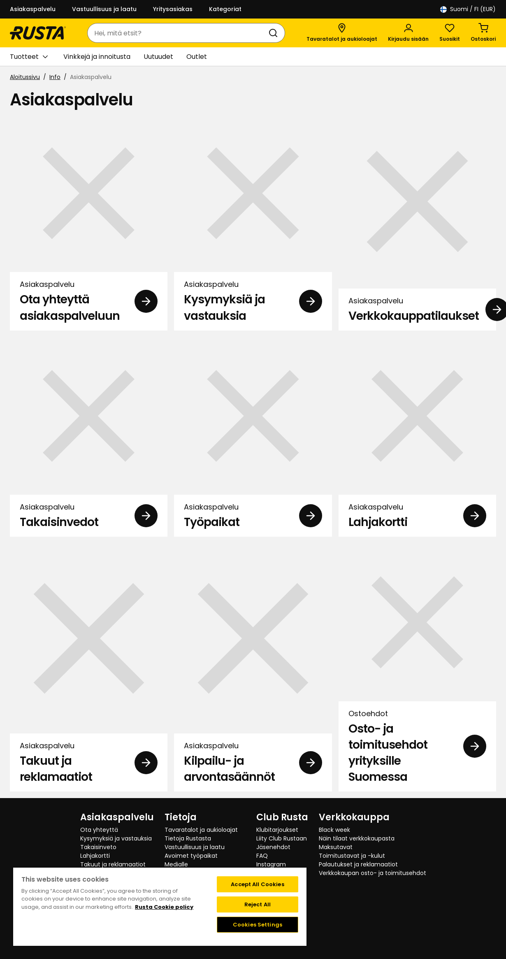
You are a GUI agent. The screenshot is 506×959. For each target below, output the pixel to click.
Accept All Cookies (257, 884)
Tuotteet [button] (29, 57)
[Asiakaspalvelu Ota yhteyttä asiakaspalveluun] (88, 222)
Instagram (271, 864)
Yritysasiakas (173, 9)
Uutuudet (158, 56)
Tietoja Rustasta (188, 838)
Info (54, 77)
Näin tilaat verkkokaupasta (357, 838)
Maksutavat (336, 847)
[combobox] (178, 33)
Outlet (196, 56)
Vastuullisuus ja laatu (104, 9)
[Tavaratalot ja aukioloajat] (342, 33)
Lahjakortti (95, 856)
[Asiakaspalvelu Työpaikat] (253, 437)
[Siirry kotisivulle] (38, 33)
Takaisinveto (98, 847)
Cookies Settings (257, 925)
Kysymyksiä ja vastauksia (116, 838)
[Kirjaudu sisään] (408, 33)
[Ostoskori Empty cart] (483, 33)
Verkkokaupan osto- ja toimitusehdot (372, 873)
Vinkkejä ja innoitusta (96, 56)
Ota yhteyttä (99, 830)
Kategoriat (225, 9)
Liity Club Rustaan (281, 838)
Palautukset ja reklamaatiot (358, 864)
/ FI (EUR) (468, 9)
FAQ (262, 856)
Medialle (176, 864)
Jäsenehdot (273, 847)
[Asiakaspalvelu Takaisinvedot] (88, 437)
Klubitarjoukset (277, 830)
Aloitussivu (25, 77)
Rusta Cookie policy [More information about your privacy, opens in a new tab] (164, 907)
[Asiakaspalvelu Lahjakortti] (417, 437)
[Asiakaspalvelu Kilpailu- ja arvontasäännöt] (253, 667)
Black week (334, 830)
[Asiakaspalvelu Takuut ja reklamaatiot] (88, 667)
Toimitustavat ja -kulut (352, 856)
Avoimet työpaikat (191, 856)
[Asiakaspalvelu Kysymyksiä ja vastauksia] (253, 222)
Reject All (257, 904)
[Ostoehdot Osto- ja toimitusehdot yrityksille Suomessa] (417, 667)
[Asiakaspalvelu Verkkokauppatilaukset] (417, 222)
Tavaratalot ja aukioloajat (201, 830)
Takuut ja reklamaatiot (113, 864)
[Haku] (275, 33)
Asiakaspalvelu (33, 9)
